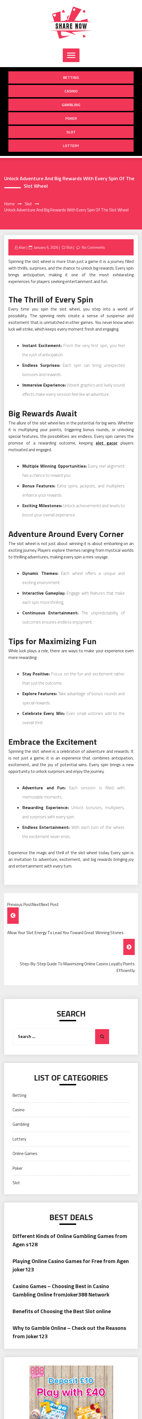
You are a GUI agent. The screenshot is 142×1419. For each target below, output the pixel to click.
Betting (71, 77)
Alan (22, 247)
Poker (71, 118)
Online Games (25, 1153)
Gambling (71, 105)
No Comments (93, 247)
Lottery (71, 145)
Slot (71, 132)
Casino (71, 91)
